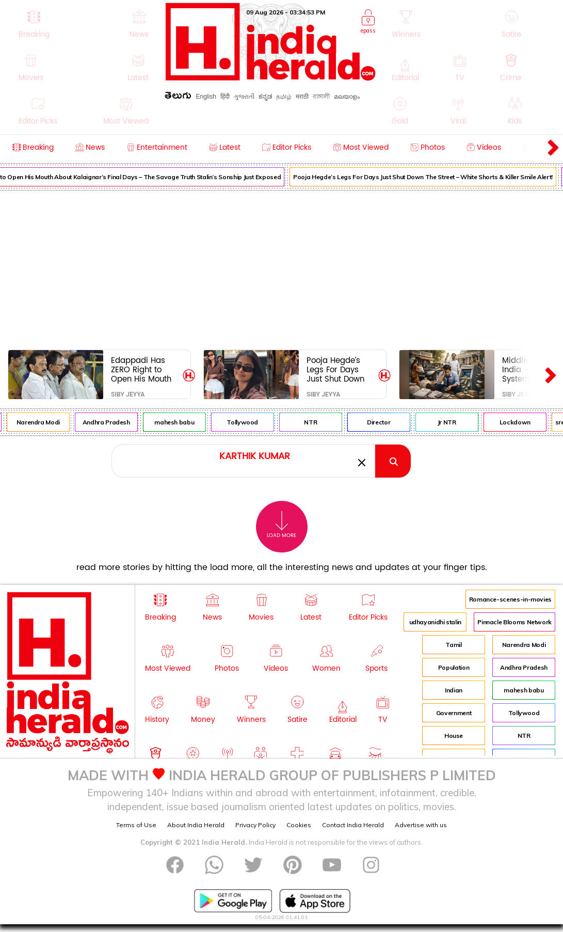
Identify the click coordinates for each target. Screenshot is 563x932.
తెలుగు (178, 97)
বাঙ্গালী (321, 96)
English (206, 96)
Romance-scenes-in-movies (510, 599)
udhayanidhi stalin (435, 622)
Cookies (298, 825)
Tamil (453, 645)
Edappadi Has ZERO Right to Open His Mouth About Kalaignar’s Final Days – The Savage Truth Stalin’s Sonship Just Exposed (144, 369)
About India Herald (195, 825)
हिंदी (225, 96)
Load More (281, 525)
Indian (453, 690)
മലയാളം (347, 96)
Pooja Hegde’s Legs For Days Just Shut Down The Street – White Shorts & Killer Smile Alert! (339, 369)
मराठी (302, 96)
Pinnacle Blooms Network (514, 622)
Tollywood (269, 422)
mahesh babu (200, 422)
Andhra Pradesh (132, 422)
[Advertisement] (281, 268)
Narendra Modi (64, 422)
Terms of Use (136, 825)
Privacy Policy (255, 825)
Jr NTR (473, 422)
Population (453, 667)
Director (404, 422)
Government (453, 713)
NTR (337, 422)
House (453, 735)
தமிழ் (284, 96)
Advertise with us (421, 825)
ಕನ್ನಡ (265, 96)
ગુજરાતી (244, 96)
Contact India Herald (353, 825)
